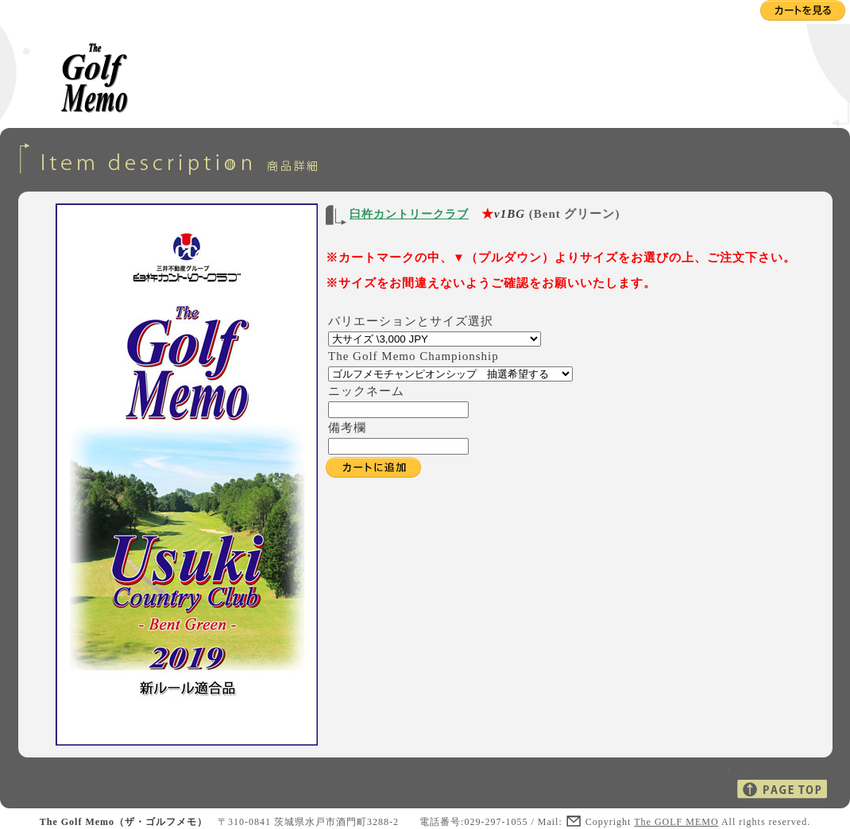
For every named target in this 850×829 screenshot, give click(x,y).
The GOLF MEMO (676, 821)
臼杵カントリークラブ (409, 214)
